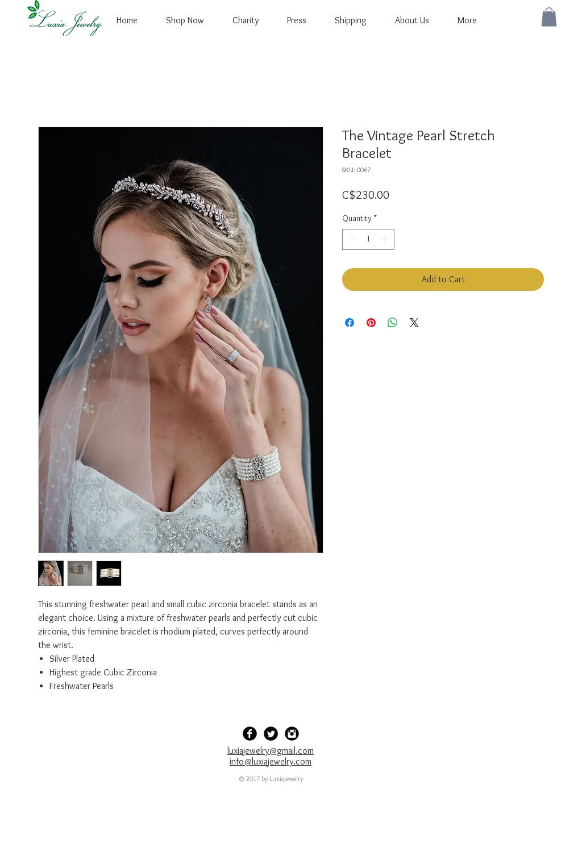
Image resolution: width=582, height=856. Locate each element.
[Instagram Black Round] (292, 733)
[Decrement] (351, 239)
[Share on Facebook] (349, 322)
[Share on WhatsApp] (393, 322)
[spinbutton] (368, 239)
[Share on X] (414, 322)
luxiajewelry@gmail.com (270, 750)
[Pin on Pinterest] (371, 322)
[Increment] (386, 239)
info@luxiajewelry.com (270, 761)
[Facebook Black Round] (250, 733)
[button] (549, 16)
